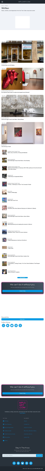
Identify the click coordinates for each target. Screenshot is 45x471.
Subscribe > (22, 319)
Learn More (22, 413)
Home (2, 5)
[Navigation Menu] (2, 2)
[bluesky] (12, 325)
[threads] (20, 325)
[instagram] (3, 325)
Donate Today (22, 290)
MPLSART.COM (24, 2)
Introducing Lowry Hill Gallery (9, 41)
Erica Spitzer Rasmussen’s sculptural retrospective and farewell (18, 68)
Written (6, 5)
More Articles (22, 277)
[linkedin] (16, 325)
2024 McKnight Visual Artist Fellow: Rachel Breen (14, 95)
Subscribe (39, 455)
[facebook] (7, 325)
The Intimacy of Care (6, 122)
